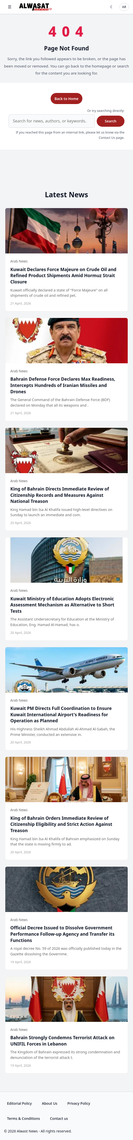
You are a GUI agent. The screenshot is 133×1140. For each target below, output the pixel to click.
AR (124, 7)
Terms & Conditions (23, 1118)
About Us (49, 1103)
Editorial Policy (19, 1103)
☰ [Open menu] (9, 7)
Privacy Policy (79, 1103)
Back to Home (66, 98)
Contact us (59, 1118)
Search (110, 121)
